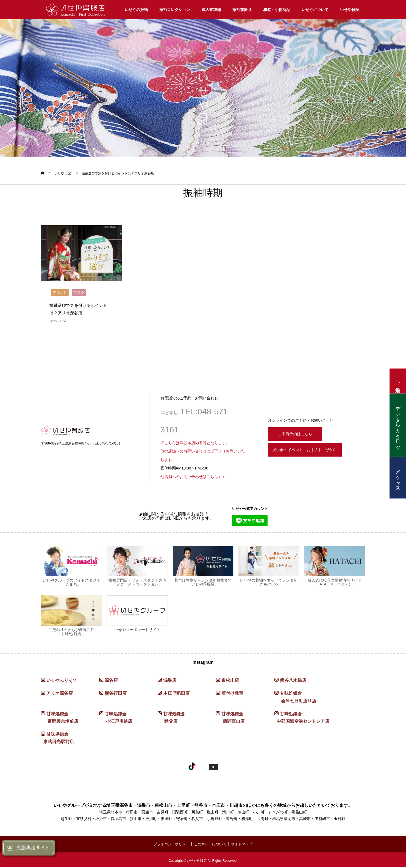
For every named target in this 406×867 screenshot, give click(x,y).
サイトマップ (244, 842)
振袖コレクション (174, 9)
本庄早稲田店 (176, 692)
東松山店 (230, 678)
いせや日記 (349, 9)
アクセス (398, 477)
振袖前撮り (242, 9)
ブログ (79, 291)
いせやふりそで (61, 678)
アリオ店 (60, 291)
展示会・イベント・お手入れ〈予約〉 (314, 450)
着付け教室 (232, 692)
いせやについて (315, 9)
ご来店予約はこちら (298, 431)
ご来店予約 (398, 381)
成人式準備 (211, 9)
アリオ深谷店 (59, 692)
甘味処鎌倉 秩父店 (171, 716)
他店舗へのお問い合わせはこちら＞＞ (193, 475)
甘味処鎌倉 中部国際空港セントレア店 (301, 716)
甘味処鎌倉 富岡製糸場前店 (59, 716)
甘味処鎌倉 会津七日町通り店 (295, 696)
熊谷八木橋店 (293, 678)
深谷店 (111, 678)
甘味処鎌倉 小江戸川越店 (115, 716)
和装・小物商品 (276, 9)
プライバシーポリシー (169, 842)
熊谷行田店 (116, 692)
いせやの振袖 (136, 9)
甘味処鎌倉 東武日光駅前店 (57, 736)
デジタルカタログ (398, 425)
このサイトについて (210, 842)
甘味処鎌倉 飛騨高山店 (230, 716)
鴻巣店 (169, 678)
